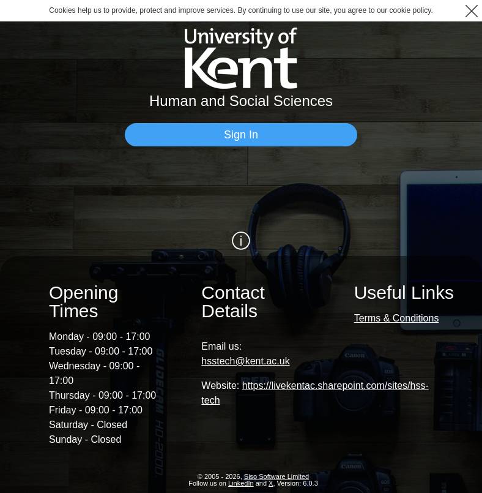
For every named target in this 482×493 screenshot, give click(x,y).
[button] (471, 10)
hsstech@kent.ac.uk (245, 361)
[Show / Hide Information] (241, 240)
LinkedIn (241, 483)
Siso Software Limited (276, 476)
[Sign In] (241, 134)
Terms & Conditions (396, 318)
